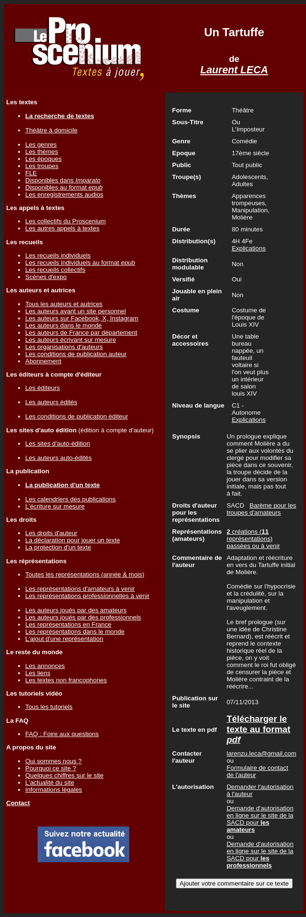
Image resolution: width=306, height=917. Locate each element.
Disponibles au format (63, 187)
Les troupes (42, 165)
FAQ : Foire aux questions (62, 734)
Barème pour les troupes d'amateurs (261, 509)
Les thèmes (41, 151)
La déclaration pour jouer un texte (72, 540)
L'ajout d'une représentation (64, 638)
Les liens (38, 673)
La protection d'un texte (58, 547)
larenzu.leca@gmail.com (261, 753)
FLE (31, 173)
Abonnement (43, 361)
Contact (18, 803)
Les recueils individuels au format (80, 262)
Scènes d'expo (46, 276)
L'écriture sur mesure (55, 506)
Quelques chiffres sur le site (64, 775)
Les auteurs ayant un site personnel (75, 311)
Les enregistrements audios (64, 194)
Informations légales (53, 789)
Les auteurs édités (51, 402)
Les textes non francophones (66, 680)
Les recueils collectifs (55, 269)
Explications (248, 248)
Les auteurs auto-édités (58, 457)
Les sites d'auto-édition (57, 443)
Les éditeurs (42, 387)
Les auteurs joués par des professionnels (83, 617)
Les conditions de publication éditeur (76, 416)
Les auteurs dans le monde (63, 325)
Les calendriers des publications (70, 499)
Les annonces (45, 665)
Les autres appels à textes (62, 228)
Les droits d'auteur (51, 533)
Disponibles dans (63, 180)
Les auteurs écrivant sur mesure (70, 339)
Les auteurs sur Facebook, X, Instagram (81, 318)
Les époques (43, 158)
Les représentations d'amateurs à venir (80, 588)
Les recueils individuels (58, 255)
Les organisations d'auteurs (64, 346)
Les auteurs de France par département (81, 332)
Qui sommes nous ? (53, 761)
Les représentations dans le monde (74, 631)
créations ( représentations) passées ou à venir (253, 538)
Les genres (41, 144)
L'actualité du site (49, 782)
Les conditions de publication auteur (76, 354)
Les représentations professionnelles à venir (87, 595)
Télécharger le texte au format (258, 729)
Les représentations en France (68, 624)
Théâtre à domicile (51, 130)
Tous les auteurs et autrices (63, 304)
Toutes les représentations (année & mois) (84, 574)
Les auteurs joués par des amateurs (76, 610)
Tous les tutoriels (48, 706)
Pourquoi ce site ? (50, 768)
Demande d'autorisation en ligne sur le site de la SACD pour (259, 819)
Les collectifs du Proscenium (65, 221)
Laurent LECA (234, 70)
